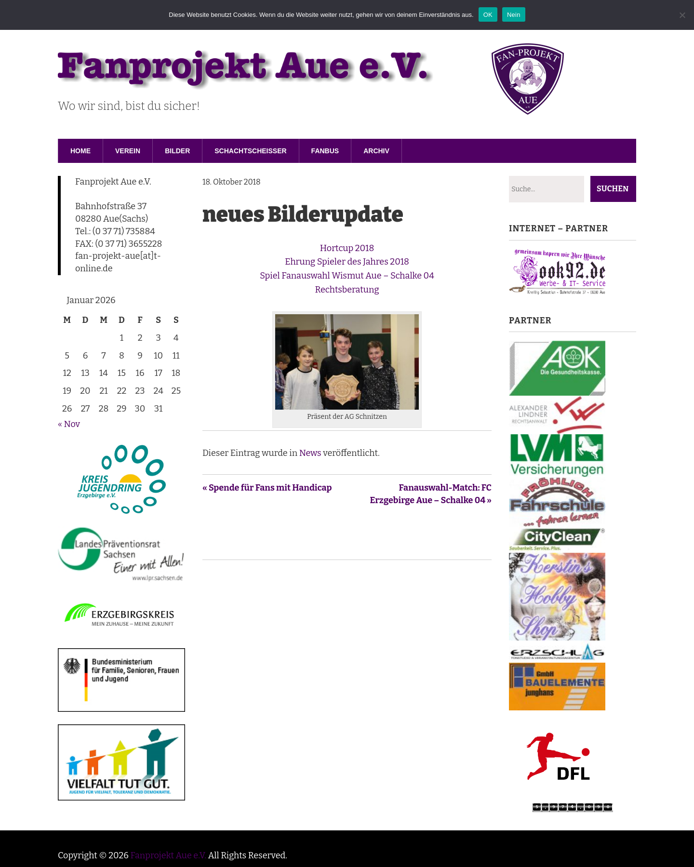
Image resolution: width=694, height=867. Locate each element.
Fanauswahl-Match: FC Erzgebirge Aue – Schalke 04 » (431, 494)
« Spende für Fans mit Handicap (267, 487)
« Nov (69, 424)
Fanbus (325, 151)
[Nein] (682, 15)
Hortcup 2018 (347, 248)
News (310, 453)
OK (488, 14)
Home (80, 151)
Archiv (376, 151)
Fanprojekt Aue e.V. (168, 855)
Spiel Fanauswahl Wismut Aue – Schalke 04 (347, 275)
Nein (513, 14)
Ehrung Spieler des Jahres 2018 (347, 261)
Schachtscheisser (250, 151)
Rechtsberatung (347, 289)
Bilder (177, 151)
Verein (127, 151)
